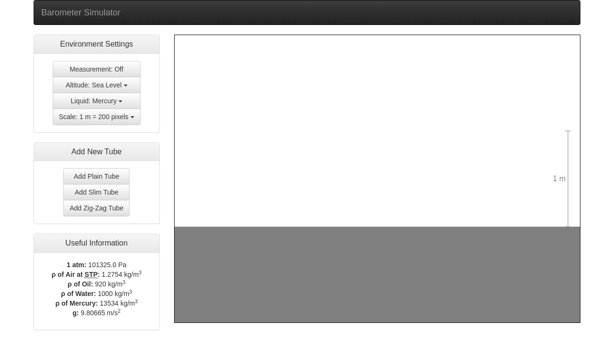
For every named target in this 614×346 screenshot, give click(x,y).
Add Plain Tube (96, 176)
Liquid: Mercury (96, 101)
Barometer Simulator (80, 12)
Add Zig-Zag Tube (96, 208)
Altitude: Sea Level (97, 85)
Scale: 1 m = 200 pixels (96, 117)
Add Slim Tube (96, 192)
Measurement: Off (96, 69)
